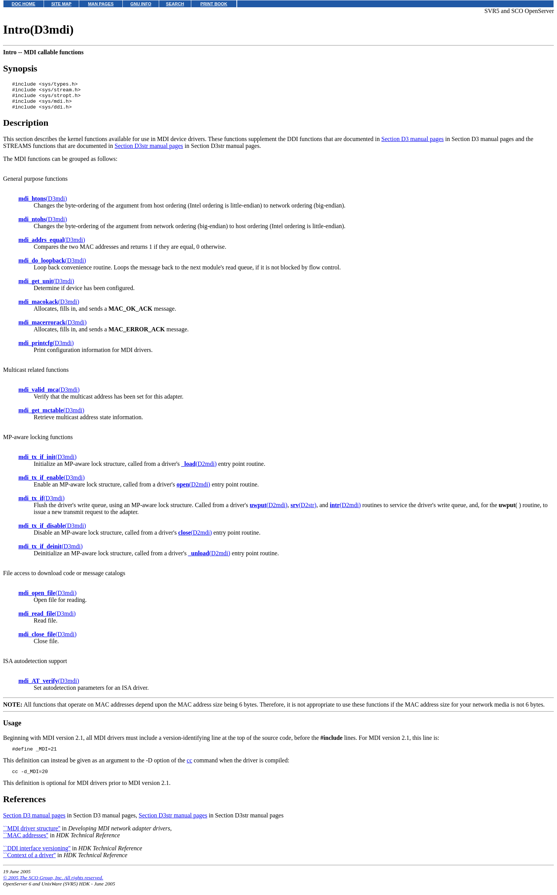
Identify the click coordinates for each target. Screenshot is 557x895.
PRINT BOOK (213, 4)
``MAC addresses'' (25, 843)
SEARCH (175, 4)
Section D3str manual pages (149, 151)
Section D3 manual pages (412, 144)
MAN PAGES (101, 4)
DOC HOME (24, 4)
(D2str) (303, 510)
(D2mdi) (199, 469)
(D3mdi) (42, 204)
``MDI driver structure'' (31, 836)
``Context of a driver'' (29, 863)
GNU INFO (140, 4)
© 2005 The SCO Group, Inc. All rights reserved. (53, 886)
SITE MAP (61, 4)
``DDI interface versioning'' (36, 856)
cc (189, 767)
